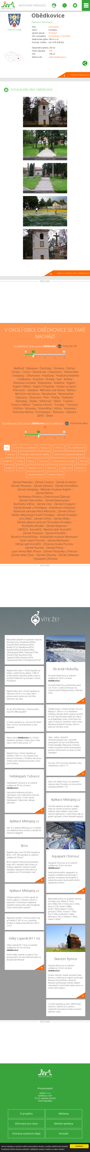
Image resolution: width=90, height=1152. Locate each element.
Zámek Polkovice (23, 482)
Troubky (59, 404)
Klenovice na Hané (24, 383)
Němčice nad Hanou (27, 394)
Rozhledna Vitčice (24, 504)
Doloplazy (18, 375)
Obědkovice (48, 15)
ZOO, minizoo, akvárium (24, 447)
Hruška (50, 379)
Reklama (64, 1113)
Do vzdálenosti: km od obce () (32, 423)
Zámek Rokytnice (56, 526)
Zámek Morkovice (58, 540)
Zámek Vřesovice (21, 486)
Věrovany (30, 408)
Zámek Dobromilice (31, 500)
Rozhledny (7, 461)
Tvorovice (72, 404)
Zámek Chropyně (64, 504)
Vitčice (58, 408)
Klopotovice (45, 383)
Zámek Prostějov (67, 515)
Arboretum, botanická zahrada (68, 454)
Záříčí (40, 415)
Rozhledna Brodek (33, 526)
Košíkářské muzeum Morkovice (58, 537)
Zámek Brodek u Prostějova (30, 507)
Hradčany (48, 375)
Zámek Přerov (54, 547)
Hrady (20, 461)
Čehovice (59, 368)
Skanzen (11, 454)
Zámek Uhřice (42, 518)
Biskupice (32, 368)
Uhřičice (18, 408)
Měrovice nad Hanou (52, 390)
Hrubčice (38, 379)
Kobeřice (59, 383)
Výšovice (71, 412)
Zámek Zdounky (46, 555)
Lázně (21, 467)
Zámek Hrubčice (66, 482)
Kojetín (71, 383)
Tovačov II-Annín (42, 404)
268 (50, 51)
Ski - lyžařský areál (76, 447)
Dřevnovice (33, 375)
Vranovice (70, 408)
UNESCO (59, 447)
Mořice (71, 390)
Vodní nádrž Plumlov (32, 540)
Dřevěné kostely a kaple (63, 461)
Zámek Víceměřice (66, 486)
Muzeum (80, 467)
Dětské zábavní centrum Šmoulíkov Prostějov (44, 522)
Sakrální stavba (55, 474)
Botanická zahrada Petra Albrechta (35, 511)
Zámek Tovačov (44, 482)
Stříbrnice (45, 401)
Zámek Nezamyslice (57, 500)
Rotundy (84, 461)
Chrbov (16, 372)
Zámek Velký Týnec (22, 555)
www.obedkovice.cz (57, 57)
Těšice (57, 401)
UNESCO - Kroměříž (29, 529)
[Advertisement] (45, 303)
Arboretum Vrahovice (62, 507)
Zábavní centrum (35, 474)
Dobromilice (71, 372)
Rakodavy (21, 401)
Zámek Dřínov (66, 511)
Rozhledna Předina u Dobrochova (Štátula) (44, 496)
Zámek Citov (44, 504)
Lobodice (32, 390)
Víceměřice (45, 408)
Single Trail (66, 467)
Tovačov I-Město (20, 404)
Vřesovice (58, 412)
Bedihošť (19, 368)
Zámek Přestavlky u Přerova (60, 551)
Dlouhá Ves (39, 372)
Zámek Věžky (61, 518)
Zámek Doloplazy (27, 489)
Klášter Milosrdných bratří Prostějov (33, 515)
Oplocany (21, 397)
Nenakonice (49, 394)
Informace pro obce (26, 1123)
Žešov (49, 415)
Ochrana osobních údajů (26, 1133)
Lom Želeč (25, 518)
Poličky (55, 397)
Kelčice (68, 379)
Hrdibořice (24, 379)
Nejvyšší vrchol (35, 467)
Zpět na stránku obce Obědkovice (73, 273)
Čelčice (70, 368)
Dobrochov (55, 372)
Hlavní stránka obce (79, 74)
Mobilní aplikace (63, 1123)
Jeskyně (9, 467)
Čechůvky (45, 368)
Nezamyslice (65, 394)
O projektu (26, 1113)
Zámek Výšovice (43, 486)
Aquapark (45, 447)
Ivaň (59, 379)
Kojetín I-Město (22, 386)
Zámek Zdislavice (68, 555)
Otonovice (35, 397)
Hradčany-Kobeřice (67, 375)
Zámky (31, 461)
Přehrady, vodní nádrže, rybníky (34, 454)
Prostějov (53, 33)
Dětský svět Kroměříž (28, 544)
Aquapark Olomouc (46, 558)
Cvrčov (26, 372)
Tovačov (68, 401)
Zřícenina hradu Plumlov (58, 544)
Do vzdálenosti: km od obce (34, 346)
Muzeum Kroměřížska (24, 537)
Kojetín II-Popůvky (43, 386)
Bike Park (51, 467)
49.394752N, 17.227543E (59, 36)
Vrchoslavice (43, 412)
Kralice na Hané (66, 386)
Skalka (33, 401)
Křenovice (19, 390)
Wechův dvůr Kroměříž (57, 529)
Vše (6, 447)
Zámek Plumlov (34, 547)
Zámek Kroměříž (55, 533)
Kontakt (63, 1133)
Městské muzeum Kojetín (55, 489)
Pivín (46, 397)
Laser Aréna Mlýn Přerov (26, 551)
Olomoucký (54, 26)
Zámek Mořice (44, 493)
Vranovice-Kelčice (22, 412)
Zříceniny (43, 461)
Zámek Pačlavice (33, 533)
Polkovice (67, 397)
